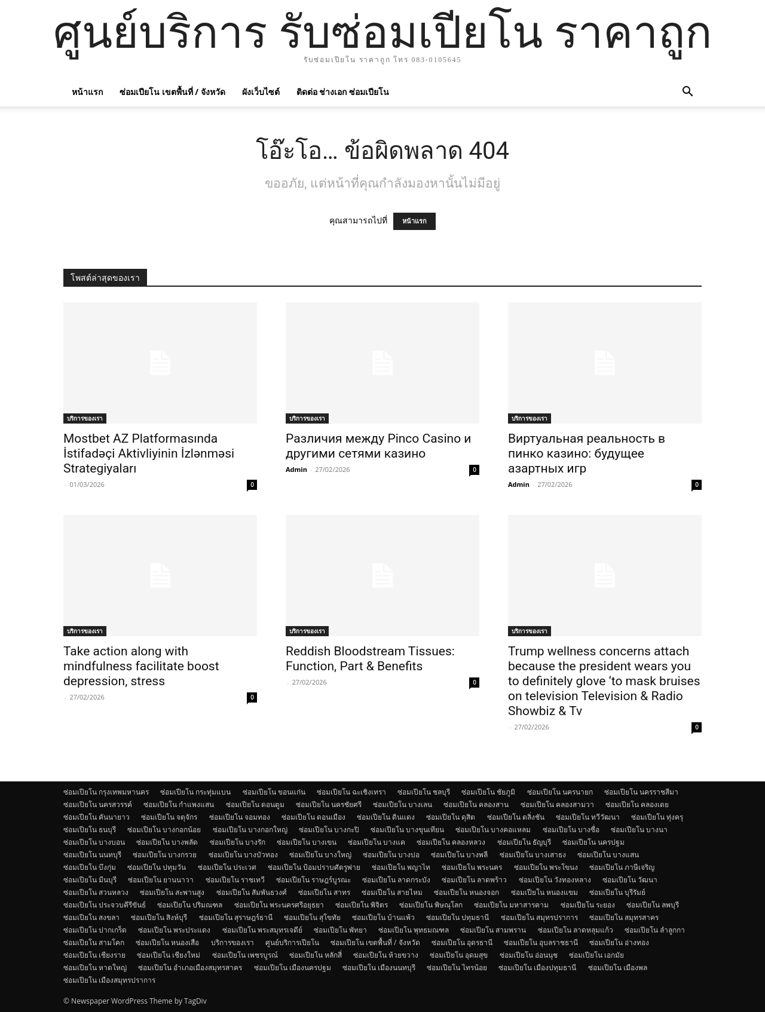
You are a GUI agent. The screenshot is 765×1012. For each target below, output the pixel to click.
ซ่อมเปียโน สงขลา (91, 917)
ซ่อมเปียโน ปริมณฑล (189, 905)
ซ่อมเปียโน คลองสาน (476, 804)
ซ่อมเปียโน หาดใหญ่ (95, 967)
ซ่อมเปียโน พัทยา (340, 930)
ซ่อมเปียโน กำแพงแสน (178, 804)
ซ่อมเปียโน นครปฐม (593, 842)
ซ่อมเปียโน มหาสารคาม (511, 905)
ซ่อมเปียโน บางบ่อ (391, 855)
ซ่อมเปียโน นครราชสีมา (641, 792)
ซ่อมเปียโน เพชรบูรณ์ (245, 955)
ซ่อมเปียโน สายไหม (392, 892)
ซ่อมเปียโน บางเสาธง (533, 855)
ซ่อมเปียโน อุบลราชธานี (541, 942)
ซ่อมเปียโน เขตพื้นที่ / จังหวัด (172, 91)
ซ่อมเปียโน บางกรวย (165, 855)
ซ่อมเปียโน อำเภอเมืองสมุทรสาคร (190, 967)
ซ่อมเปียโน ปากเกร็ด (95, 930)
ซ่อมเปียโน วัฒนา (629, 880)
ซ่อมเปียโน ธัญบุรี (524, 842)
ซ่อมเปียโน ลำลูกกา (655, 930)
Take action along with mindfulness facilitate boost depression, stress (141, 666)
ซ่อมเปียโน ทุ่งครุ (657, 817)
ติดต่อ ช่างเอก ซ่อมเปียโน (342, 91)
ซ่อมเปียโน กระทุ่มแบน (195, 792)
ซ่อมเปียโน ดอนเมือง (313, 817)
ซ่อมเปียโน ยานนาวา (161, 880)
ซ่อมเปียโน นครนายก (560, 792)
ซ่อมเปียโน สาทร (324, 892)
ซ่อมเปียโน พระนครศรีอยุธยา (279, 905)
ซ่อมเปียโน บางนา (639, 829)
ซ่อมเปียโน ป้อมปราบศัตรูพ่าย (314, 867)
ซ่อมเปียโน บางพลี (459, 855)
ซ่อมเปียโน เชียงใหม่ (168, 955)
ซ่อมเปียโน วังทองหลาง (555, 880)
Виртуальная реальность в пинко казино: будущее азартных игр (586, 453)
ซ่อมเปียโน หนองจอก (466, 892)
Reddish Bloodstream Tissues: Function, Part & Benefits (370, 658)
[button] (687, 93)
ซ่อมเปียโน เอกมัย (596, 955)
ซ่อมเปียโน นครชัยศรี (329, 804)
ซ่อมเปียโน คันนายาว (96, 817)
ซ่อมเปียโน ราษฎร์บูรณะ (313, 880)
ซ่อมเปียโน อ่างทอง (619, 942)
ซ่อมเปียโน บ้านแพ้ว (383, 917)
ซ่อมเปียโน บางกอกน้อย (164, 829)
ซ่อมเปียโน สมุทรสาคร (624, 917)
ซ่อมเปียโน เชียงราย (94, 955)
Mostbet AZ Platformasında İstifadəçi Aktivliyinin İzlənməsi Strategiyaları (148, 453)
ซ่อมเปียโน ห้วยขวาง (385, 955)
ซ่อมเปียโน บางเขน (306, 842)
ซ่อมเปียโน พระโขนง (546, 867)
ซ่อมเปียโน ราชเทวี (235, 880)
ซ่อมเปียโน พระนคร (472, 867)
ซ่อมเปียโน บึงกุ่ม (89, 867)
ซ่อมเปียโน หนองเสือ (167, 942)
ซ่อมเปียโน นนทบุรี (92, 855)
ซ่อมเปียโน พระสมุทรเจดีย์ (262, 930)
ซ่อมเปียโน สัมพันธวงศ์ (251, 892)
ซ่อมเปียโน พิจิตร (361, 905)
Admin (296, 469)
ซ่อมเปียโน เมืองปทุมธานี (537, 967)
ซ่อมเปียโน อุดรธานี (462, 942)
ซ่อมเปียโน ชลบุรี (423, 792)
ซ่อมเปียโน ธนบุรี (89, 829)
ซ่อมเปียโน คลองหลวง (451, 842)
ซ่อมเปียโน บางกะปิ (329, 829)
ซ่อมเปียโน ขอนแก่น (274, 792)
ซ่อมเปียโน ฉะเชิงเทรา (351, 792)
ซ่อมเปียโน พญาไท (401, 867)
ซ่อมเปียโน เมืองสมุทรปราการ (109, 980)
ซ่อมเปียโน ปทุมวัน (156, 867)
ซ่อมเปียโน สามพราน (493, 930)
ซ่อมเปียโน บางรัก (237, 842)
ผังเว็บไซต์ (261, 91)
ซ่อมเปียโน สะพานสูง (172, 892)
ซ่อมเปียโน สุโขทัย (312, 917)
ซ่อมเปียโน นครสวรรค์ (97, 804)
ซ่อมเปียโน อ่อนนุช (529, 955)
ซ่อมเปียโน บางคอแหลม (493, 829)
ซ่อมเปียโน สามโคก (93, 942)
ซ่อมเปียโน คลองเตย (637, 804)
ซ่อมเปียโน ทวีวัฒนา (588, 817)
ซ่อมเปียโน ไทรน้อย (457, 967)
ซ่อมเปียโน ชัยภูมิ (488, 792)
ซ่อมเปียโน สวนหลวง (95, 892)
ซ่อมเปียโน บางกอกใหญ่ (250, 829)
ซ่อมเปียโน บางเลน (402, 804)
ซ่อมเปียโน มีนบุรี (90, 880)
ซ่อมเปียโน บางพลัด (167, 842)
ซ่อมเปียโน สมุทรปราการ (539, 917)
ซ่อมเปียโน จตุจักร (169, 817)
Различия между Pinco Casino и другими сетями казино (378, 446)
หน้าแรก (87, 91)
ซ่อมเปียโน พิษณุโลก (431, 905)
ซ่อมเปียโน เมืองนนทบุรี (378, 967)
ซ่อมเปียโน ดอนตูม (255, 804)
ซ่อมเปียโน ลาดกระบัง (396, 880)
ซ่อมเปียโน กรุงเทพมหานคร (106, 792)
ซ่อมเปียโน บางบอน (94, 842)
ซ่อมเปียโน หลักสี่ (315, 955)
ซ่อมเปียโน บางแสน (608, 855)
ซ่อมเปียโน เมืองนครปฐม (292, 967)
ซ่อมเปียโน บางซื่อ (571, 829)
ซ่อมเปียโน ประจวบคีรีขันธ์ (104, 905)
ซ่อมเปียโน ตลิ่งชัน (515, 817)
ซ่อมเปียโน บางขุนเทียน (407, 829)
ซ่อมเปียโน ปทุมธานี (457, 917)
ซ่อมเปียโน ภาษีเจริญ (621, 867)
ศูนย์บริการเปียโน (292, 942)
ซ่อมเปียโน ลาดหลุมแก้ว (575, 930)
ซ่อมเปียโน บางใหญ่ (320, 855)
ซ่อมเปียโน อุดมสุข (459, 955)
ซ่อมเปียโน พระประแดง (174, 930)
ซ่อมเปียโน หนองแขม (544, 892)
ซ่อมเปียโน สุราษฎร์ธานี (236, 917)
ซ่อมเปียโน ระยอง (588, 905)
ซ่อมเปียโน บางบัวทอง (243, 855)
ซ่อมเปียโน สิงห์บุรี (159, 917)
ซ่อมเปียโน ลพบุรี (652, 905)
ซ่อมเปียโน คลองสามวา (557, 804)
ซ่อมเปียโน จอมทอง (239, 817)
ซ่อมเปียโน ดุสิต (450, 817)
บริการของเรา (85, 418)
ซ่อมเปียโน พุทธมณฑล (413, 930)
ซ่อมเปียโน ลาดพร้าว (474, 880)
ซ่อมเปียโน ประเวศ (227, 867)
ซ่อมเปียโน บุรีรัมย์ (617, 892)
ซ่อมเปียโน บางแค (376, 842)
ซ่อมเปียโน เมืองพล (617, 967)
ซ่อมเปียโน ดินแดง (386, 817)
